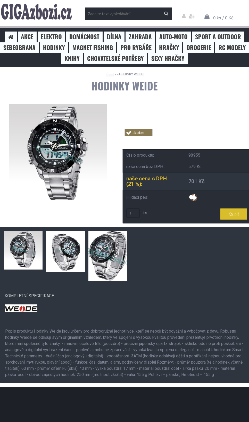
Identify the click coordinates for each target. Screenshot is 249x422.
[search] (166, 14)
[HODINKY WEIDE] (58, 105)
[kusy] (132, 213)
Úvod (110, 74)
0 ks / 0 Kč (223, 17)
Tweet (198, 139)
